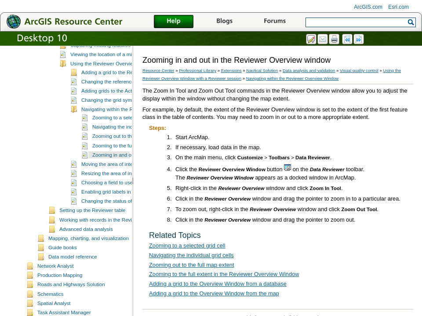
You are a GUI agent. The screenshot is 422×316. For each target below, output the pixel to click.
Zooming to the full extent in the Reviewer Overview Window (224, 274)
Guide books (62, 293)
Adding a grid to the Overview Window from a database (218, 283)
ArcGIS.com (368, 7)
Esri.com (398, 7)
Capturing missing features (100, 90)
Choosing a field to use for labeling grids (126, 228)
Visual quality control (82, 54)
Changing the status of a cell (113, 246)
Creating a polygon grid (96, 72)
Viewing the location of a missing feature (115, 100)
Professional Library (197, 70)
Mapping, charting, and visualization (88, 284)
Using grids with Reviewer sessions (109, 81)
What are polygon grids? (97, 63)
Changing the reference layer (114, 127)
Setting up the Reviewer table (92, 256)
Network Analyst (55, 311)
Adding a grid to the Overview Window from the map (214, 293)
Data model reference (72, 302)
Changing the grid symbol (110, 145)
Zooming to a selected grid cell (126, 163)
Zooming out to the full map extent (130, 181)
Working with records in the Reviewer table (107, 265)
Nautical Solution (262, 70)
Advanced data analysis (86, 274)
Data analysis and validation (309, 70)
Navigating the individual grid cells (130, 172)
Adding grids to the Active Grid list (119, 136)
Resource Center (158, 70)
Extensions (231, 70)
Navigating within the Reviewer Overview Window (292, 78)
